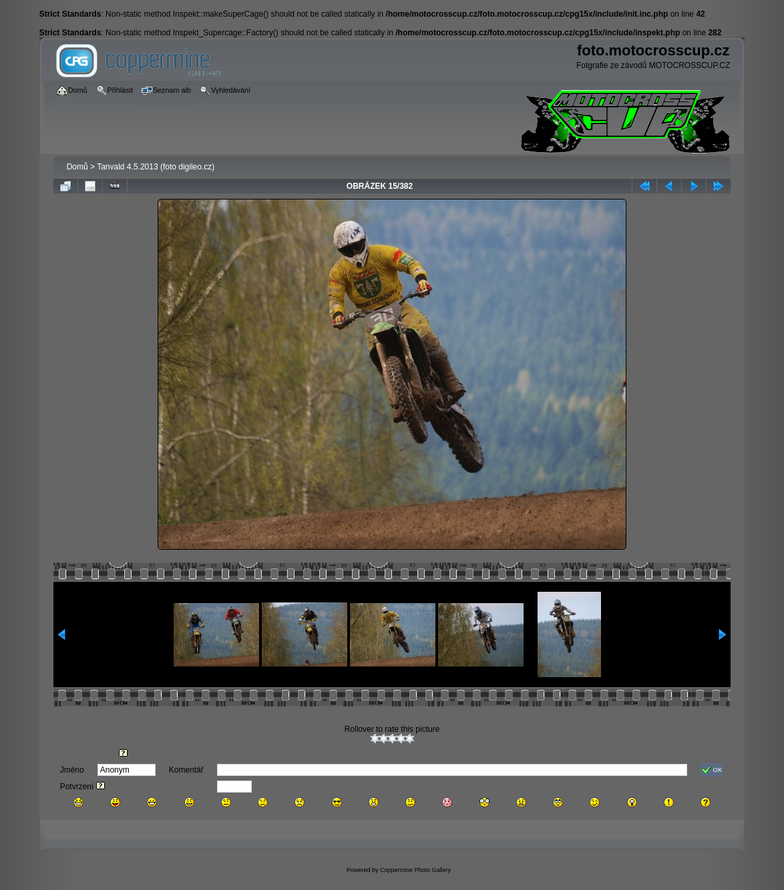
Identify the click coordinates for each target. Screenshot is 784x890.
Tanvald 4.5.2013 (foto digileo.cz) (155, 166)
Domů (77, 166)
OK (711, 770)
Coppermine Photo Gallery (415, 870)
